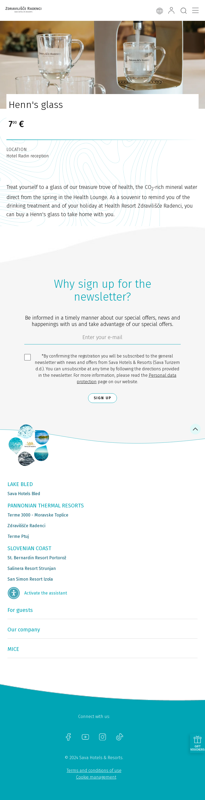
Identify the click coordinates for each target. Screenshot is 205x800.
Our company (23, 629)
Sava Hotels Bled (23, 493)
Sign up (102, 398)
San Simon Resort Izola (30, 579)
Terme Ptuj (18, 536)
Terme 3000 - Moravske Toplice (37, 515)
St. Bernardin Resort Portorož (36, 557)
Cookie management (96, 777)
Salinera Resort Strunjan (31, 568)
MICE (13, 649)
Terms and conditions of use (94, 770)
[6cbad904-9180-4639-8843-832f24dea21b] (102, 338)
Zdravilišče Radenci (26, 525)
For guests (20, 610)
